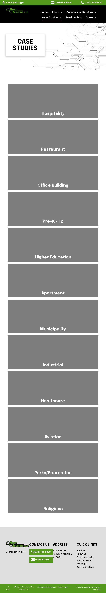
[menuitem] (44, 12)
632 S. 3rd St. (59, 550)
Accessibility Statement (46, 587)
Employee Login (85, 557)
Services (81, 550)
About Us (81, 553)
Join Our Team (84, 560)
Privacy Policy (63, 587)
